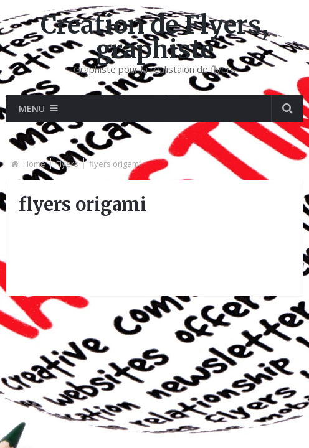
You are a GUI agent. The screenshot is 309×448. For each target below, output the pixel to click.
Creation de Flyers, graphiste (154, 37)
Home (34, 163)
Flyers (67, 163)
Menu (32, 108)
